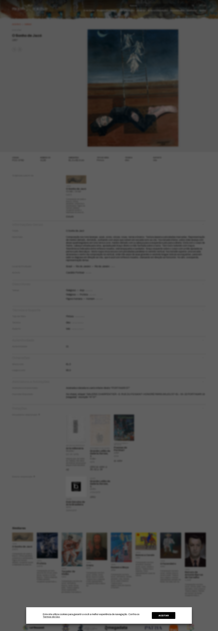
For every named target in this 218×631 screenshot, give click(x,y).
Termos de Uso (51, 617)
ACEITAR (164, 615)
